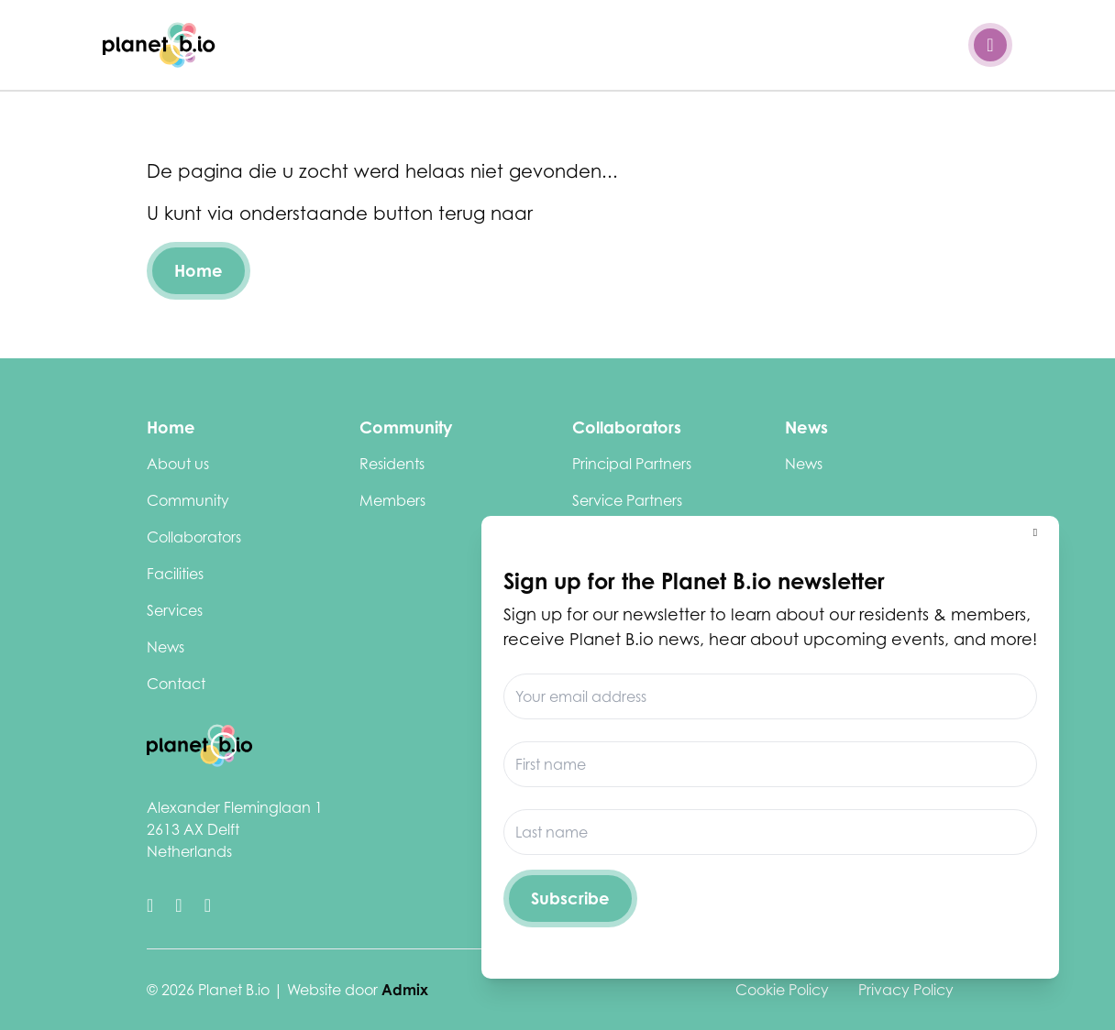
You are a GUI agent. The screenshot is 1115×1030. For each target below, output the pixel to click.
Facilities (175, 573)
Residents (392, 464)
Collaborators (194, 537)
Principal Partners (631, 464)
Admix (404, 990)
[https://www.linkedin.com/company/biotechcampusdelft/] (178, 905)
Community (188, 500)
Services (175, 610)
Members (392, 500)
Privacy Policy (906, 990)
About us (178, 464)
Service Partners (627, 500)
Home (198, 270)
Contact (176, 683)
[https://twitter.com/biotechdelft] (150, 905)
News (165, 647)
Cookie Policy (782, 990)
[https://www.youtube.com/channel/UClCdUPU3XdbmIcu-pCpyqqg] (207, 905)
